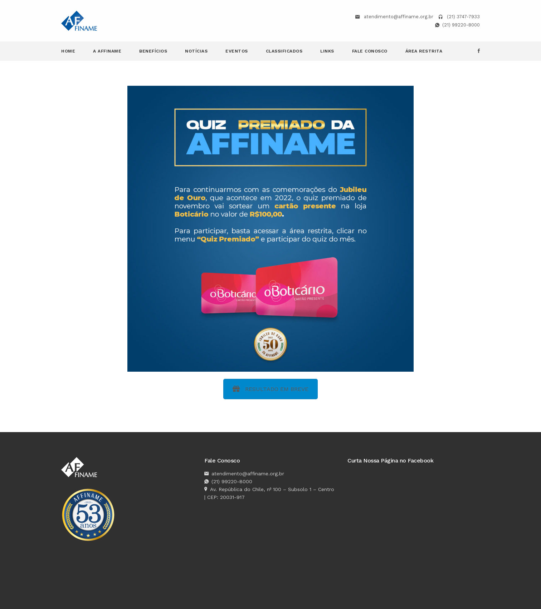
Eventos (236, 51)
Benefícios (153, 51)
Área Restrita (424, 51)
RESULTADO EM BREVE (270, 389)
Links (327, 51)
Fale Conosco (370, 51)
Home (68, 51)
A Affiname (107, 51)
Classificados (284, 51)
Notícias (196, 51)
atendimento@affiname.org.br (398, 16)
